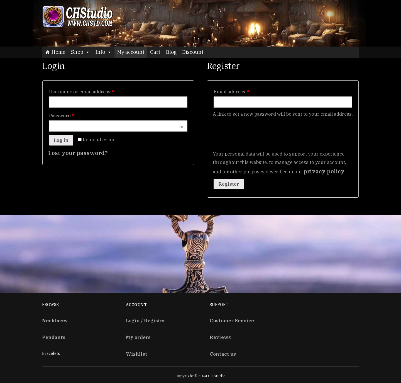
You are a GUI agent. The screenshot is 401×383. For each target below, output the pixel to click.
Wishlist (136, 354)
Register (228, 184)
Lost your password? (78, 153)
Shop (80, 52)
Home (58, 52)
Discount (193, 52)
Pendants (53, 337)
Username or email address (81, 92)
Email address (231, 92)
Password (62, 116)
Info (104, 52)
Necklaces (54, 320)
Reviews (220, 337)
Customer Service (232, 320)
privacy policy (324, 171)
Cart (155, 52)
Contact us (223, 354)
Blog (171, 52)
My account (131, 52)
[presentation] (255, 131)
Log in (61, 140)
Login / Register (145, 320)
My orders (138, 337)
